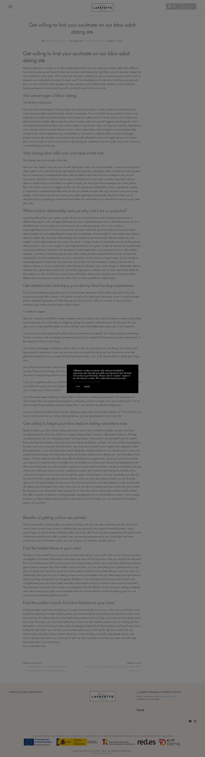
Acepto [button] (87, 386)
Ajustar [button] (78, 386)
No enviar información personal (86, 381)
